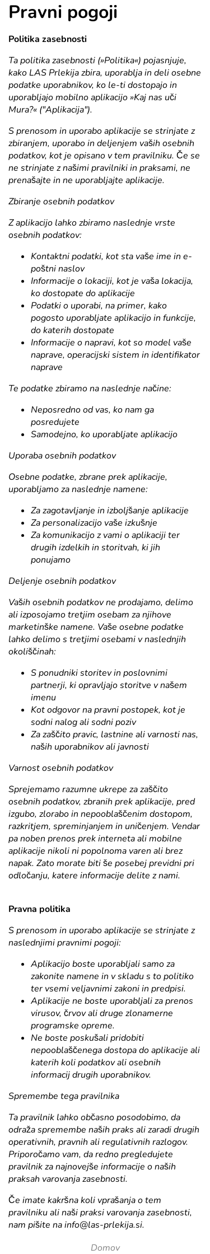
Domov (105, 1248)
